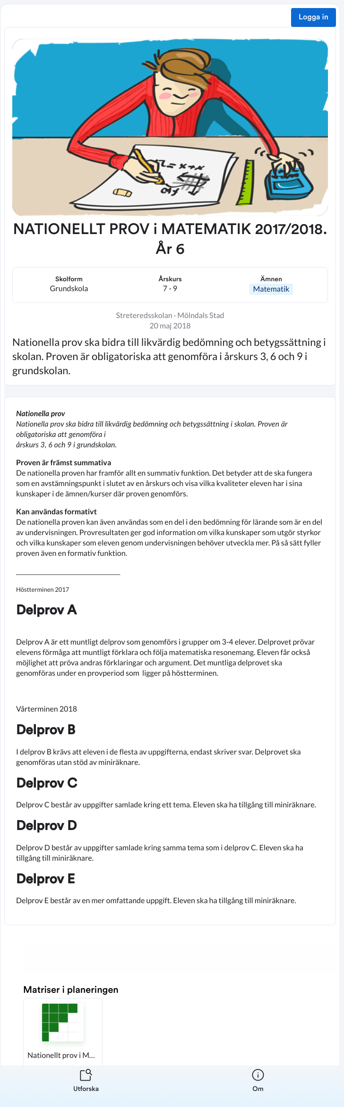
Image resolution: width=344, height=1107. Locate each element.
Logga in (313, 17)
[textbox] (170, 661)
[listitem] (86, 1086)
